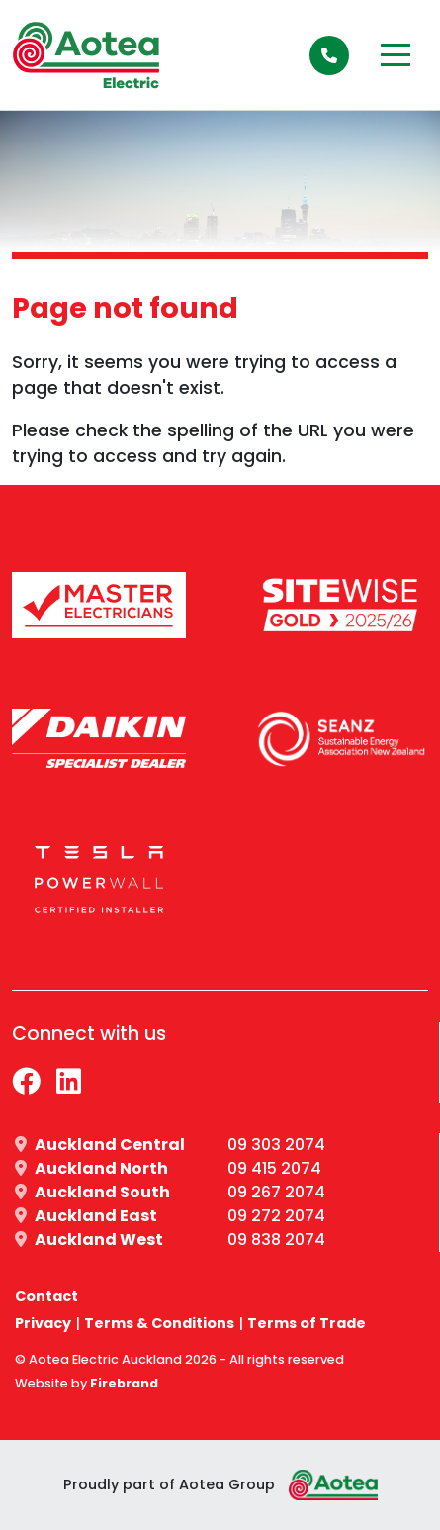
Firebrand (124, 1383)
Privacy (43, 1323)
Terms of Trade (306, 1323)
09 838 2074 (276, 1239)
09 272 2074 (276, 1215)
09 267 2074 (276, 1192)
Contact (46, 1296)
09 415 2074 (274, 1168)
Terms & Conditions (159, 1323)
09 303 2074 (276, 1144)
